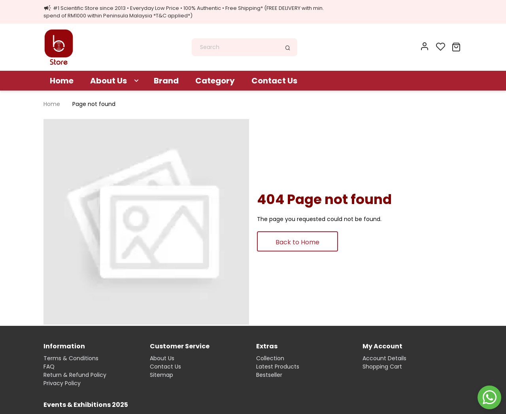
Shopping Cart (382, 367)
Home (62, 80)
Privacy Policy (62, 383)
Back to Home (297, 242)
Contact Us (274, 80)
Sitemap (161, 375)
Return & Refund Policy (74, 375)
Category (215, 80)
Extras (267, 346)
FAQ (49, 367)
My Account (382, 346)
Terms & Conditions (70, 358)
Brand (166, 80)
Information (64, 346)
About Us (108, 80)
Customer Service (180, 346)
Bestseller (269, 375)
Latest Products (277, 367)
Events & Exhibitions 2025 (85, 404)
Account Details (384, 358)
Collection (270, 358)
